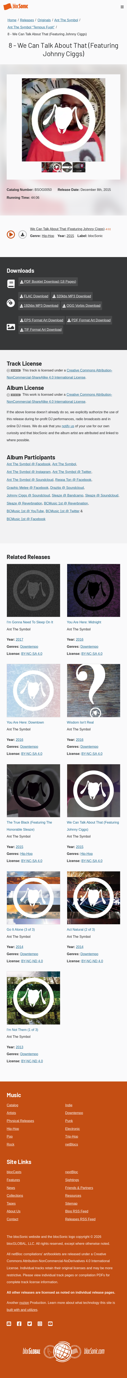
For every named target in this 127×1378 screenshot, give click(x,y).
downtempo (29, 646)
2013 (19, 1047)
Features (13, 1180)
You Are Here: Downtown (25, 722)
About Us (14, 1211)
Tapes (11, 1203)
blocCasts (14, 1172)
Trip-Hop (71, 1136)
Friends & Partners (79, 1188)
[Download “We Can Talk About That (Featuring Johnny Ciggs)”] (22, 234)
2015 (70, 236)
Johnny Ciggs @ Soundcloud (28, 495)
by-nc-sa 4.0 (31, 653)
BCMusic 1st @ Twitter (63, 511)
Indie (69, 1105)
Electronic (72, 1129)
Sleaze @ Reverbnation (24, 503)
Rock (10, 1144)
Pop (10, 1136)
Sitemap (71, 1203)
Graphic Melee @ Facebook (27, 487)
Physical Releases (20, 1121)
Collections (15, 1195)
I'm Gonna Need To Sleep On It (30, 622)
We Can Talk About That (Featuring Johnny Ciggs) (93, 826)
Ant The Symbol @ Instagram (29, 472)
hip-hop (48, 236)
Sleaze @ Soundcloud (101, 495)
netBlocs (71, 1144)
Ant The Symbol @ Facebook (28, 464)
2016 (79, 639)
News (11, 1188)
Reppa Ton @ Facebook (73, 480)
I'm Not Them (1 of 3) (22, 1030)
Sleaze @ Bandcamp (67, 495)
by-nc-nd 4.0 (32, 961)
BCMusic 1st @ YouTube (25, 511)
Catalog (12, 1105)
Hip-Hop (13, 1129)
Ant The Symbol (64, 464)
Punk (69, 1121)
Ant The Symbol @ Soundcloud (30, 480)
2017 (19, 639)
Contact (12, 1219)
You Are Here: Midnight (84, 622)
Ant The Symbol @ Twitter (72, 472)
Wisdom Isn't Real (80, 722)
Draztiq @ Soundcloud (67, 487)
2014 (19, 947)
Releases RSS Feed (80, 1219)
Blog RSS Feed (76, 1211)
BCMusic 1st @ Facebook (26, 519)
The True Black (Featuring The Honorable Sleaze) (29, 826)
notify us (68, 426)
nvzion (24, 1302)
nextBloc (71, 1172)
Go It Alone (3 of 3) (21, 929)
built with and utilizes (22, 1310)
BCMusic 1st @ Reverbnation (66, 503)
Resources (73, 1195)
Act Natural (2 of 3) (81, 929)
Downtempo (74, 1113)
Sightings (72, 1180)
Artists (11, 1113)
